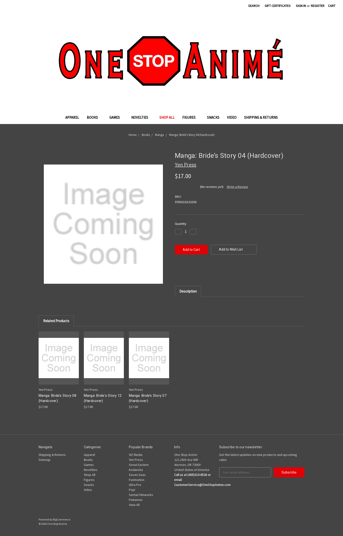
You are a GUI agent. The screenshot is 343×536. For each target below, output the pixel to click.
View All (134, 505)
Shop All (167, 117)
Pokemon (135, 500)
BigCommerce (61, 519)
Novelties (141, 117)
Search (253, 6)
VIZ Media (135, 455)
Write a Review (237, 187)
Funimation (136, 480)
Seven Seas (137, 475)
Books (94, 117)
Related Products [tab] (56, 321)
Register (317, 6)
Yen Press (136, 460)
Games (116, 117)
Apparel (72, 117)
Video (232, 117)
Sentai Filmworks (141, 495)
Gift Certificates (278, 6)
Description (188, 291)
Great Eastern (139, 465)
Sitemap (44, 460)
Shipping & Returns (261, 117)
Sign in (301, 6)
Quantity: (181, 224)
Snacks (213, 117)
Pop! (132, 490)
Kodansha (136, 470)
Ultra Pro (135, 485)
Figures (190, 117)
